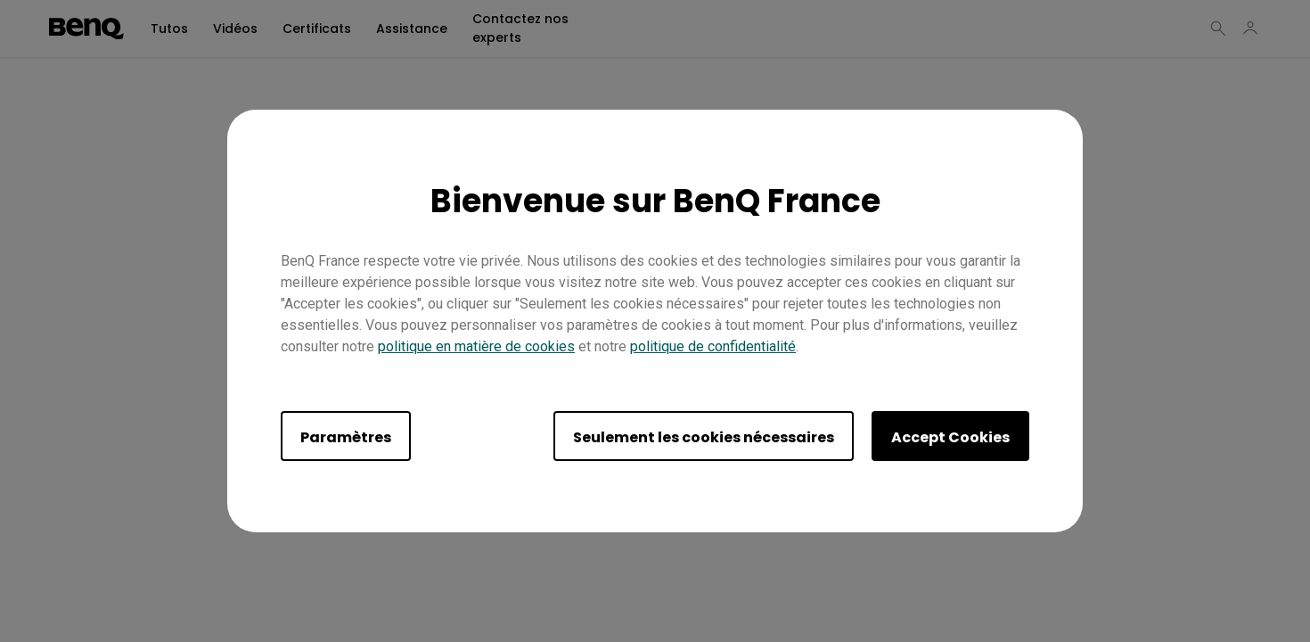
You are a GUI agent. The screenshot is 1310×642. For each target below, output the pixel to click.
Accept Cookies (950, 437)
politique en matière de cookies (476, 346)
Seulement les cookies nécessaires (703, 437)
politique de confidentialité (713, 346)
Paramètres (345, 437)
